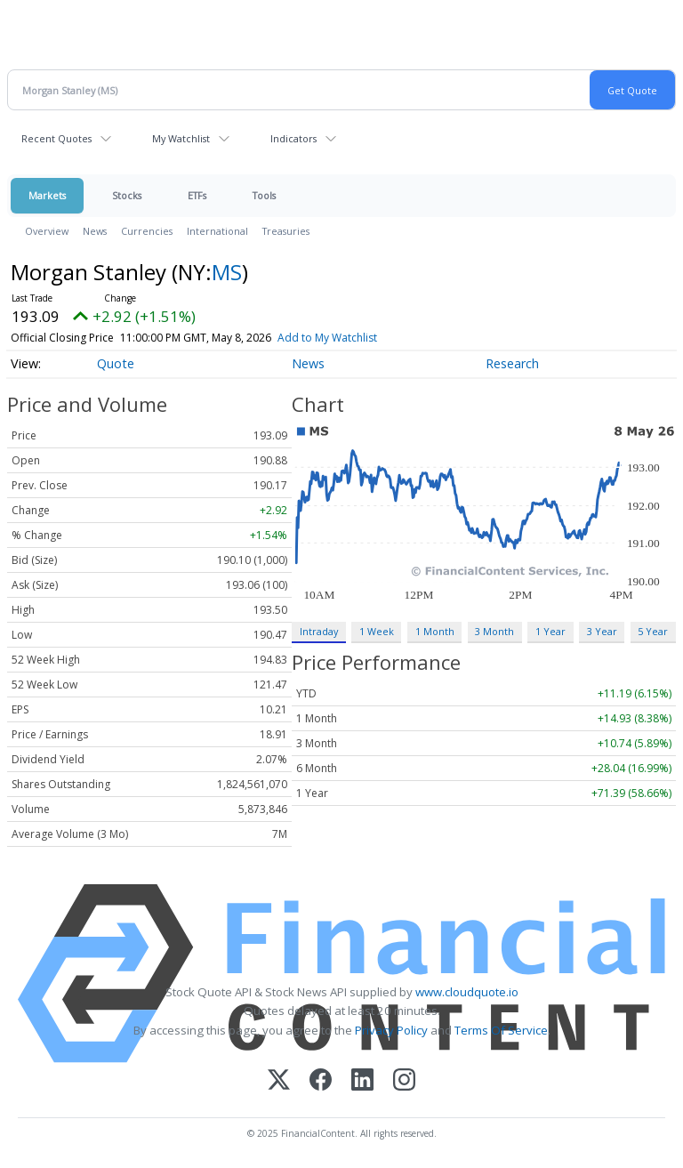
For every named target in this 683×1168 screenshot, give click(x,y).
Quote (115, 363)
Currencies (147, 231)
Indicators (293, 138)
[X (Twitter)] (279, 1081)
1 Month (434, 631)
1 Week (376, 631)
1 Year (550, 631)
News (95, 231)
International (217, 231)
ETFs (197, 195)
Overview (46, 231)
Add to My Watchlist (327, 337)
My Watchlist (181, 138)
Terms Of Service (501, 1030)
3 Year (602, 631)
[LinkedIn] (362, 1081)
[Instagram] (404, 1081)
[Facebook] (320, 1081)
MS (227, 271)
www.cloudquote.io (466, 992)
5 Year (653, 631)
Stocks (126, 195)
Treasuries (285, 231)
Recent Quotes (56, 138)
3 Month (494, 631)
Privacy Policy (391, 1030)
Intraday (319, 631)
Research (512, 363)
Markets (47, 195)
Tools (264, 195)
